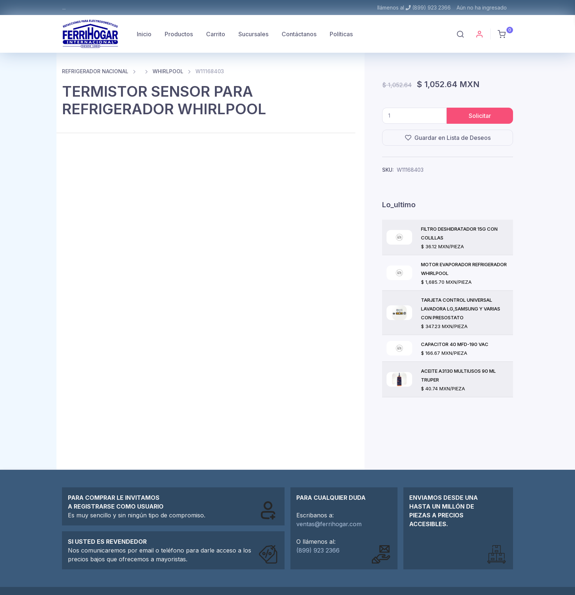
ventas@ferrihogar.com (329, 524)
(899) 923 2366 (318, 550)
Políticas (341, 34)
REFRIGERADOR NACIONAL (95, 71)
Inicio (144, 34)
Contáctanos (299, 34)
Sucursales (253, 34)
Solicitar (480, 115)
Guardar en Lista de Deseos (448, 137)
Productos (179, 34)
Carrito (215, 34)
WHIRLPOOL (168, 71)
